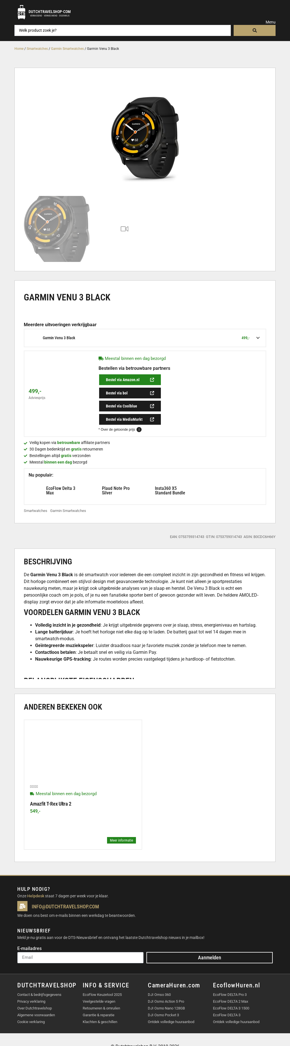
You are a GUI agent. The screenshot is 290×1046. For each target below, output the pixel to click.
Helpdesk (35, 877)
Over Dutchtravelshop (34, 989)
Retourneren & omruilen (101, 989)
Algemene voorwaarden (36, 996)
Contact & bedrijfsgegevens (39, 976)
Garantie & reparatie (98, 996)
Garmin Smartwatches (67, 49)
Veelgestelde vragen (99, 983)
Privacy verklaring (31, 983)
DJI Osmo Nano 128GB (166, 989)
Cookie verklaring (31, 1003)
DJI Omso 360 (159, 976)
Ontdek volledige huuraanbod (171, 1003)
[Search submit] (254, 30)
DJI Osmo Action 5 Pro (166, 983)
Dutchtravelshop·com (50, 11)
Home (19, 49)
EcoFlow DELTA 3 (226, 996)
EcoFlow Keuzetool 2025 (102, 976)
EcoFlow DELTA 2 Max (230, 983)
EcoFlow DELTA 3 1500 (231, 989)
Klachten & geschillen (100, 1003)
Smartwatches (37, 49)
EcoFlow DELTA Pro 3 (230, 976)
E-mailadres (29, 930)
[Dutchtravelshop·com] (21, 12)
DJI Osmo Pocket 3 (163, 996)
